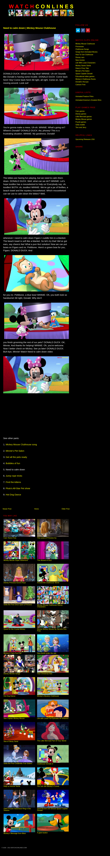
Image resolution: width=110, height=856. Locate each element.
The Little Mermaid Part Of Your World (53, 740)
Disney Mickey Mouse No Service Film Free (53, 629)
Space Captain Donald (83, 74)
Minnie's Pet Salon (15, 451)
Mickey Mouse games (83, 119)
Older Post (66, 509)
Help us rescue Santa (19, 785)
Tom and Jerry (80, 127)
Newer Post (7, 509)
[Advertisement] (36, 415)
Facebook (83, 30)
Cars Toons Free (19, 537)
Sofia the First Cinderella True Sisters (19, 762)
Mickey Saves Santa (83, 65)
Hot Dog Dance (13, 494)
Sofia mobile (80, 125)
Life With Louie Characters (85, 63)
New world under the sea (53, 652)
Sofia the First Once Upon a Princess (19, 604)
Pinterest (88, 30)
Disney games (80, 114)
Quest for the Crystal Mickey (19, 628)
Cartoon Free (80, 85)
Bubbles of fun (13, 463)
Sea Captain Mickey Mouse (19, 717)
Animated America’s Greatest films (88, 100)
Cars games (80, 111)
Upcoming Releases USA (85, 139)
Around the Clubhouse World (53, 582)
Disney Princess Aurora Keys (19, 582)
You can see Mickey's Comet (53, 785)
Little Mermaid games (83, 116)
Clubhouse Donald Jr (53, 763)
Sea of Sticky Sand (19, 740)
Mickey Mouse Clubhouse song (21, 444)
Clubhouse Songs (82, 49)
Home (36, 509)
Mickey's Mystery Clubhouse (53, 695)
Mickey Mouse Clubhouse (85, 44)
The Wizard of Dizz (53, 559)
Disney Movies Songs (19, 673)
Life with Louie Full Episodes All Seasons (53, 717)
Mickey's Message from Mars (19, 832)
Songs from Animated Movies (86, 52)
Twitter (78, 30)
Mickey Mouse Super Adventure (19, 559)
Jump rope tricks (14, 476)
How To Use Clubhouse (84, 54)
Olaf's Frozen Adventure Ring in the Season (19, 808)
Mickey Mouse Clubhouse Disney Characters (53, 605)
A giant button (53, 832)
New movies (80, 60)
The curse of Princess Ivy (53, 537)
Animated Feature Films (84, 96)
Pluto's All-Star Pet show (18, 488)
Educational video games (84, 76)
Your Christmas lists (53, 673)
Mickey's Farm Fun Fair (19, 652)
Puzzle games (80, 122)
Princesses (79, 46)
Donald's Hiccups (82, 82)
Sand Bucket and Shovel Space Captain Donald (53, 808)
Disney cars (79, 57)
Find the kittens (13, 482)
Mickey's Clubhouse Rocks (85, 79)
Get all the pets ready (16, 457)
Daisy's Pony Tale (82, 68)
